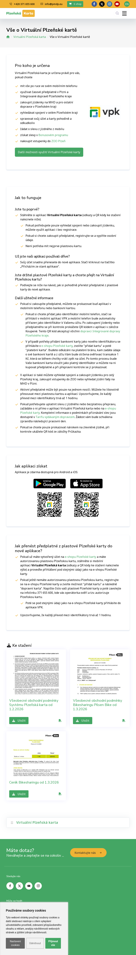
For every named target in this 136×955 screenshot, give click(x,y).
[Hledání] (117, 13)
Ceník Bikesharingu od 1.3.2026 (34, 782)
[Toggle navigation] (124, 13)
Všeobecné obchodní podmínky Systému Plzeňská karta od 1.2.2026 (33, 704)
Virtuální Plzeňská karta (29, 37)
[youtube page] (117, 4)
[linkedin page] (109, 4)
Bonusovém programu (53, 135)
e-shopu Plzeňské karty (57, 346)
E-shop (75, 4)
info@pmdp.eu (52, 4)
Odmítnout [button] (35, 943)
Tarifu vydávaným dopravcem (55, 417)
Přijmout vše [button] (53, 943)
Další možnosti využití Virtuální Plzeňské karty (49, 152)
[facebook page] (94, 4)
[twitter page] (102, 4)
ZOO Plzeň (58, 141)
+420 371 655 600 (22, 4)
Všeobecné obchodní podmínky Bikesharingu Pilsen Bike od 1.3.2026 (97, 704)
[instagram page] (38, 886)
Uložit (19, 721)
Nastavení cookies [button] (15, 943)
